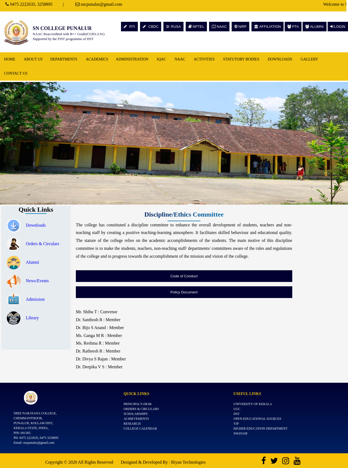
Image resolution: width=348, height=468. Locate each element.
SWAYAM (240, 433)
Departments (63, 59)
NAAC (219, 27)
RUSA (173, 27)
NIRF (240, 27)
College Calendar (140, 428)
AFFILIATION (267, 27)
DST (237, 414)
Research (132, 424)
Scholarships (135, 414)
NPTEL (196, 27)
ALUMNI (314, 27)
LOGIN (337, 27)
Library (23, 317)
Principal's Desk (137, 404)
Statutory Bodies (241, 59)
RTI (129, 27)
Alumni (23, 262)
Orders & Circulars (33, 243)
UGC (237, 409)
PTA (293, 27)
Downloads (280, 59)
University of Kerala (253, 404)
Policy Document (184, 292)
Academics (97, 59)
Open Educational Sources (257, 419)
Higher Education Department (261, 428)
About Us (33, 59)
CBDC (151, 27)
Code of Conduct (184, 276)
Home (9, 59)
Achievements (136, 419)
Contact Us (15, 73)
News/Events (28, 280)
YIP (236, 424)
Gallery (309, 59)
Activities (204, 59)
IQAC (161, 59)
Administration (132, 59)
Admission (26, 299)
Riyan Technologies (188, 462)
